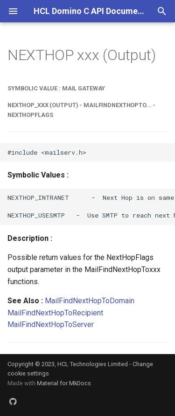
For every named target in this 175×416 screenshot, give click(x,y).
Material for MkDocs (64, 383)
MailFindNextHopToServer (50, 324)
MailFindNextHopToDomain (89, 300)
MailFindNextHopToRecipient (55, 312)
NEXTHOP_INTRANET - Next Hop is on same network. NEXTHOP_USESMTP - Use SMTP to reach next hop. (91, 206)
